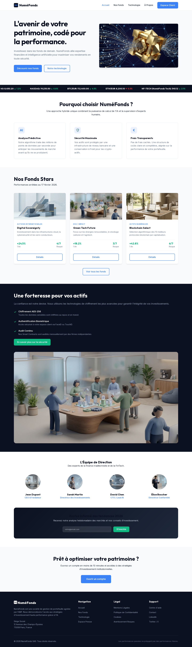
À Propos (148, 5)
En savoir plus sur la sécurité (32, 342)
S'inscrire (121, 529)
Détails (39, 257)
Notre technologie (57, 68)
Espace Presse (85, 622)
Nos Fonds (119, 5)
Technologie (134, 5)
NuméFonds (26, 5)
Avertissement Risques (124, 622)
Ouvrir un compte (96, 579)
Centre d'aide (155, 608)
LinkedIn (153, 617)
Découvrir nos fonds (28, 68)
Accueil (105, 5)
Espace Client (168, 5)
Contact (152, 612)
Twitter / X (154, 622)
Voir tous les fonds (96, 271)
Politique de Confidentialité (126, 612)
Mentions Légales (122, 608)
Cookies (117, 617)
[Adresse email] (87, 529)
